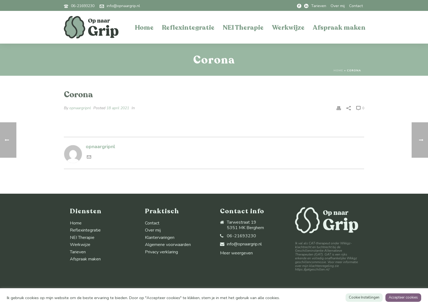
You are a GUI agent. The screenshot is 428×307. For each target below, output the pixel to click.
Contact (152, 223)
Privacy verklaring (161, 252)
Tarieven (78, 252)
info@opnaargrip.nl (123, 5)
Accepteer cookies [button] (403, 297)
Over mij (153, 230)
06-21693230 (82, 5)
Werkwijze (288, 27)
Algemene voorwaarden (168, 245)
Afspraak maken (339, 27)
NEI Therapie (243, 27)
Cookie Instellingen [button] (364, 297)
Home (144, 27)
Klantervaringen (159, 238)
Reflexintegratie (188, 27)
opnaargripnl (80, 108)
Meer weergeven (236, 253)
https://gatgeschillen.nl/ (312, 269)
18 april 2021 (117, 108)
